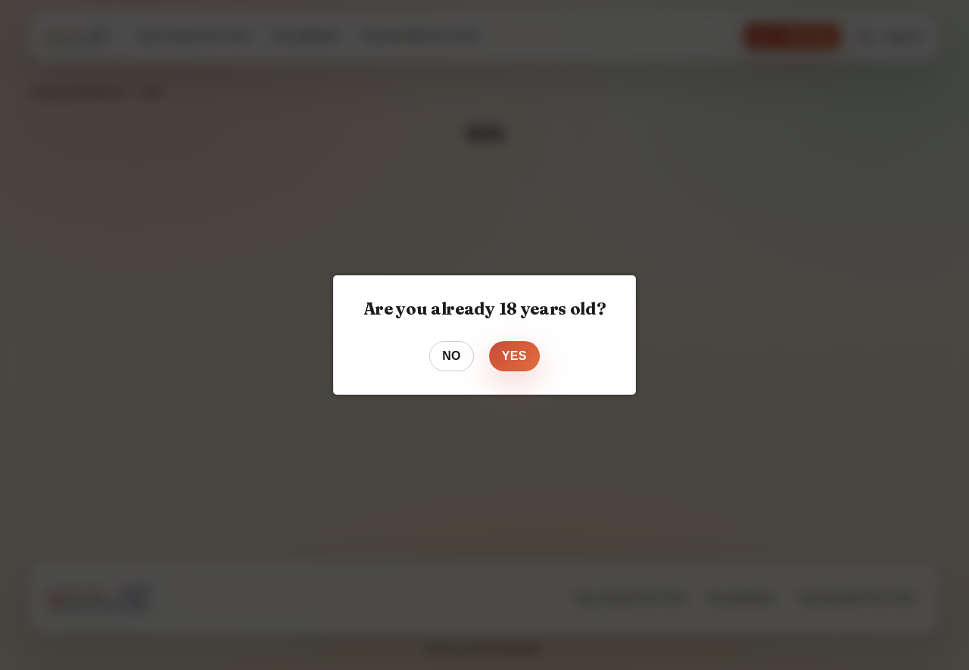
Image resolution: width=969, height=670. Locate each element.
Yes (514, 355)
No (451, 355)
